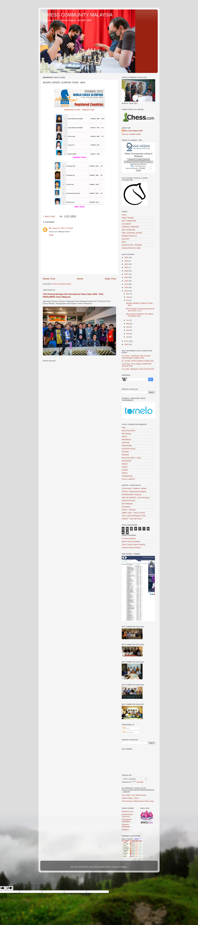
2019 (126, 267)
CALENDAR (126, 224)
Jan (128, 337)
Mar (128, 330)
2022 (126, 264)
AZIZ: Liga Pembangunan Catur (134, 516)
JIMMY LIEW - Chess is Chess (133, 513)
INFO (124, 242)
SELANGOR (126, 461)
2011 (126, 341)
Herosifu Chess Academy (131, 548)
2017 (126, 274)
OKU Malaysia (127, 504)
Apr (128, 327)
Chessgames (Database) (127, 820)
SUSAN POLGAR (128, 501)
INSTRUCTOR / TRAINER (132, 245)
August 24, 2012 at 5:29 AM (62, 228)
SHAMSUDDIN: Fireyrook (131, 494)
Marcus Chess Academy (131, 541)
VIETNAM (125, 443)
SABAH (125, 467)
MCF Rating (126, 434)
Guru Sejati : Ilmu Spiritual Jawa (134, 795)
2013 (126, 287)
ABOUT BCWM (127, 218)
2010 (126, 344)
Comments (128, 732)
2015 (126, 281)
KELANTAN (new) (128, 449)
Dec (128, 294)
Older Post (110, 278)
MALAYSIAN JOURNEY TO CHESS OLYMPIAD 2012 (139, 315)
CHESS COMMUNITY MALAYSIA (78, 14)
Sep (128, 297)
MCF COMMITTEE (129, 221)
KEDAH (125, 464)
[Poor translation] (9, 888)
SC (50, 228)
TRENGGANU (127, 476)
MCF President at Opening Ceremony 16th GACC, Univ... (140, 310)
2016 (126, 277)
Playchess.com (127, 811)
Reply (51, 235)
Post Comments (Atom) (62, 284)
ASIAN (124, 436)
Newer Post (49, 278)
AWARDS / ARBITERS (130, 227)
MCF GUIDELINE (128, 230)
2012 (126, 291)
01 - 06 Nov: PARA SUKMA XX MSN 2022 (138, 361)
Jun (128, 320)
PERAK (125, 473)
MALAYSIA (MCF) (128, 431)
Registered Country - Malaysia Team (79, 110)
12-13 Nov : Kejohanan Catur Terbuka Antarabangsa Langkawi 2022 (136, 357)
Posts (126, 728)
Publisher (125, 830)
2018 (126, 271)
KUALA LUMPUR (128, 479)
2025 (126, 257)
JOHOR (125, 470)
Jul (127, 300)
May (128, 324)
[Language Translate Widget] (134, 779)
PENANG (125, 455)
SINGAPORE (127, 446)
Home (80, 278)
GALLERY (126, 239)
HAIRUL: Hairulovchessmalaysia (134, 491)
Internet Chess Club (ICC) (127, 815)
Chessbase (126, 507)
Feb (128, 334)
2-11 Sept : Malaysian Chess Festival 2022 (138, 369)
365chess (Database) (126, 826)
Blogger (124, 867)
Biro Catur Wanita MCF (133, 131)
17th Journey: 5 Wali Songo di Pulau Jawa (138, 801)
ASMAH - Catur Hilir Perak (132, 519)
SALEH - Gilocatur (129, 510)
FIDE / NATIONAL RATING (132, 233)
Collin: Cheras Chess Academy (133, 544)
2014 (126, 284)
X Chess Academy (129, 538)
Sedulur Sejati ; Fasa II (130, 798)
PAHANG (125, 452)
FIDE (124, 428)
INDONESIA (126, 440)
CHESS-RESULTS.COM (131, 248)
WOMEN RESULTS (129, 236)
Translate (137, 782)
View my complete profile (131, 134)
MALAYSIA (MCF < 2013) (131, 458)
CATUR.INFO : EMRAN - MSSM (134, 488)
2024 (126, 261)
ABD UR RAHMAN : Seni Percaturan (136, 498)
